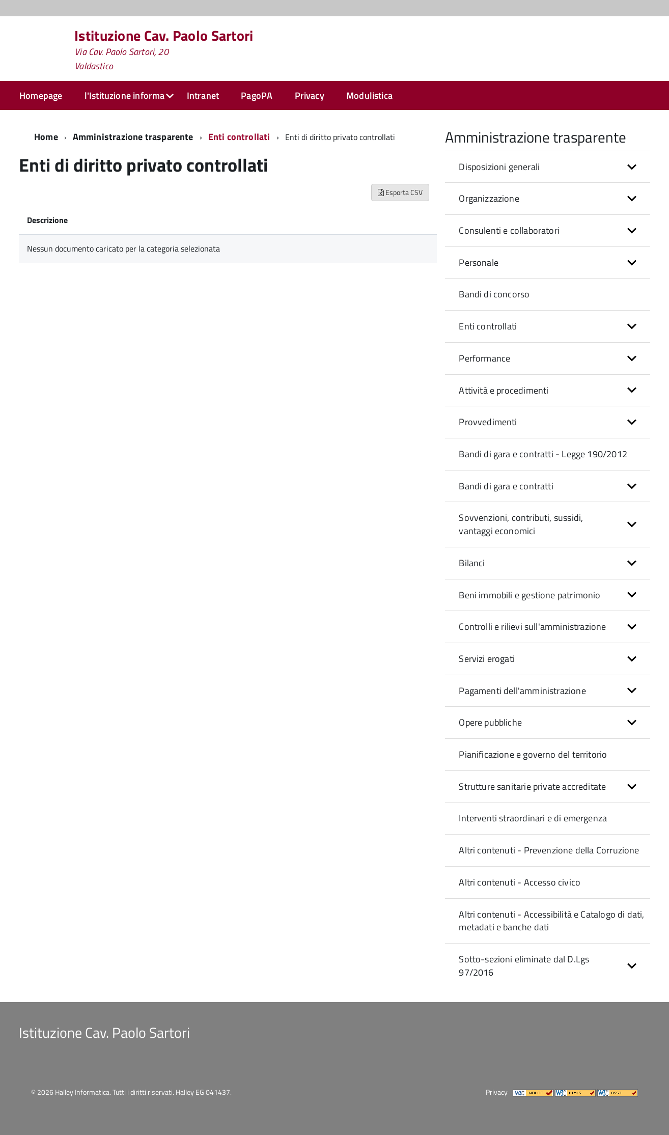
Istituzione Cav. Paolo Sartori (163, 50)
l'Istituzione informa (125, 95)
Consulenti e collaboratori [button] (509, 230)
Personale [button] (478, 262)
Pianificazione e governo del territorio (533, 754)
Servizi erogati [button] (487, 659)
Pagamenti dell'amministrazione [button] (522, 691)
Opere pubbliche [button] (490, 722)
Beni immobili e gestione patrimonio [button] (529, 595)
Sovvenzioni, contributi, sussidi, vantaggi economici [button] (521, 524)
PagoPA (256, 95)
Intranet (203, 95)
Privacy (309, 95)
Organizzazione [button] (489, 198)
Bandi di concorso (494, 294)
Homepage (40, 95)
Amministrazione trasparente (133, 137)
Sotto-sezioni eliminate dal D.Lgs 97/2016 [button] (524, 965)
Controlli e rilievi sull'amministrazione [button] (532, 626)
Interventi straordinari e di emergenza (533, 818)
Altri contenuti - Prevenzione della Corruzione (549, 850)
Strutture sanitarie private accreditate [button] (532, 786)
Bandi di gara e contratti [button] (506, 486)
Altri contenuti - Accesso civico (519, 882)
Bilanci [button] (472, 563)
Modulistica (369, 95)
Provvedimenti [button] (488, 422)
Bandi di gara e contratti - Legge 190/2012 (543, 454)
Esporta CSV (400, 192)
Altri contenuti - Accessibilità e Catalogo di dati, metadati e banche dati (551, 920)
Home (46, 137)
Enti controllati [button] (488, 326)
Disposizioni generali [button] (499, 167)
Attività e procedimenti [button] (503, 390)
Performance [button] (484, 358)
